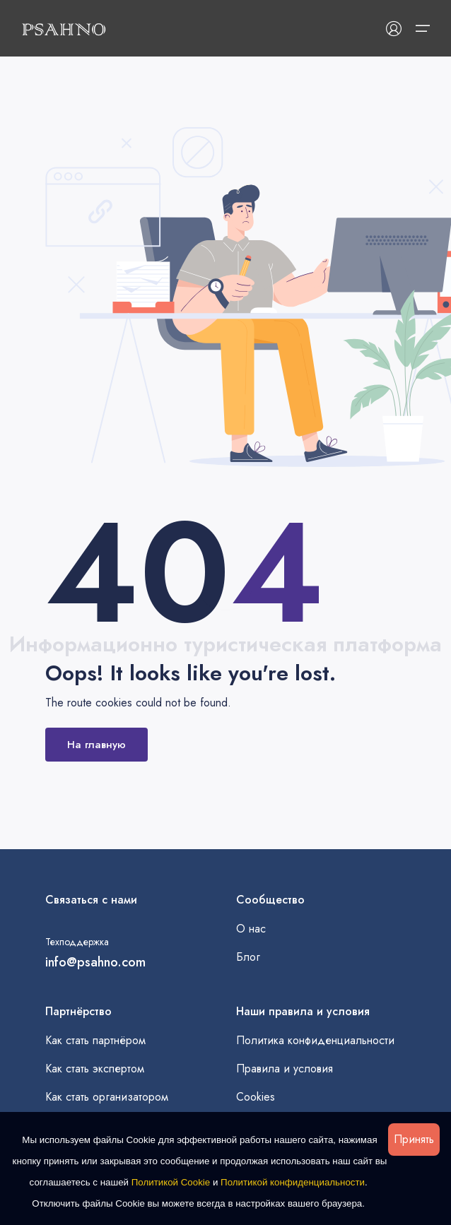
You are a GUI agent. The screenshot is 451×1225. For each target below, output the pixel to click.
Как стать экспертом (94, 1068)
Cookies (255, 1097)
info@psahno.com (95, 962)
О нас (251, 929)
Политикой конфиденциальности (293, 1182)
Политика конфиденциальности (315, 1040)
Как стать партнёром (95, 1040)
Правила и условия (284, 1068)
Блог (248, 957)
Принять (414, 1139)
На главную (96, 744)
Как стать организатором (106, 1097)
